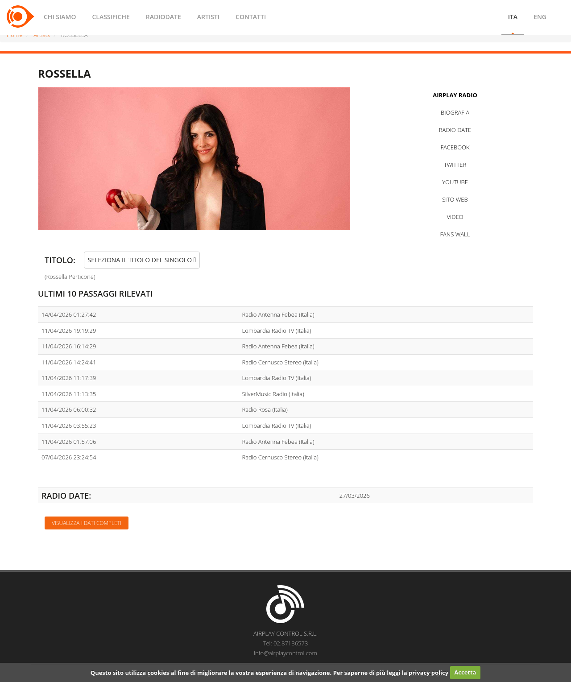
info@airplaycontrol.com (285, 653)
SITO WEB (455, 199)
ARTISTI (208, 16)
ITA (512, 16)
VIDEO (455, 217)
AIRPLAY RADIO (455, 95)
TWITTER (455, 165)
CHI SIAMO (60, 16)
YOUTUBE (455, 182)
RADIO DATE (455, 130)
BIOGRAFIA (455, 112)
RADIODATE (163, 16)
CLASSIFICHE (110, 16)
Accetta (465, 672)
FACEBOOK (454, 147)
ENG (540, 16)
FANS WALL (455, 234)
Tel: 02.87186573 (285, 643)
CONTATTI (251, 16)
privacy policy (428, 672)
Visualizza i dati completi (86, 523)
